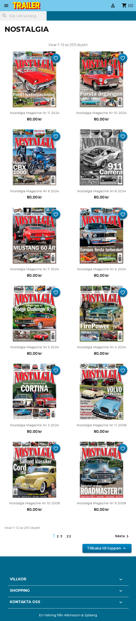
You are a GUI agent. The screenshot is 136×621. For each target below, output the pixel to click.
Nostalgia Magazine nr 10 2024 (101, 113)
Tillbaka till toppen (107, 548)
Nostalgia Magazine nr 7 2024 (34, 269)
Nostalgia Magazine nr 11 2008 (101, 425)
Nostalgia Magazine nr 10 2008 (34, 503)
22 (69, 536)
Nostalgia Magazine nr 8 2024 (101, 191)
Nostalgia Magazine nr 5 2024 (34, 347)
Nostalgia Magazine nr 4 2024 (101, 347)
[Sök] (23, 16)
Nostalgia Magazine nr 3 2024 (34, 425)
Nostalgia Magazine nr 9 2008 (101, 503)
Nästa (122, 536)
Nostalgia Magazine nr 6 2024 (101, 269)
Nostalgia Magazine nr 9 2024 (34, 191)
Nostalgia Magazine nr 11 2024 (34, 113)
